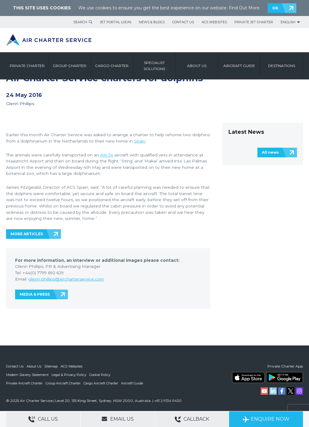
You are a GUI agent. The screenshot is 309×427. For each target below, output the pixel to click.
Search (80, 22)
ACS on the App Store (248, 377)
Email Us (117, 419)
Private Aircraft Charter (24, 383)
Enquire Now (266, 419)
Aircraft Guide (239, 65)
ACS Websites (214, 22)
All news (270, 152)
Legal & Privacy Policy (69, 375)
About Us (34, 366)
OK (275, 8)
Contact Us (183, 22)
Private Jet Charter (253, 22)
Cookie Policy (99, 375)
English (288, 22)
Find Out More (244, 8)
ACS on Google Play (284, 377)
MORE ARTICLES (27, 234)
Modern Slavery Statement (27, 375)
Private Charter (27, 65)
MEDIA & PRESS (35, 294)
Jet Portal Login (115, 22)
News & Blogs (152, 22)
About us (196, 65)
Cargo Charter (112, 65)
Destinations (281, 65)
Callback (192, 419)
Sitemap (51, 366)
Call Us (43, 419)
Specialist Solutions (154, 65)
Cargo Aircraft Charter (101, 383)
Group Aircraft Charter (63, 383)
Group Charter (69, 65)
